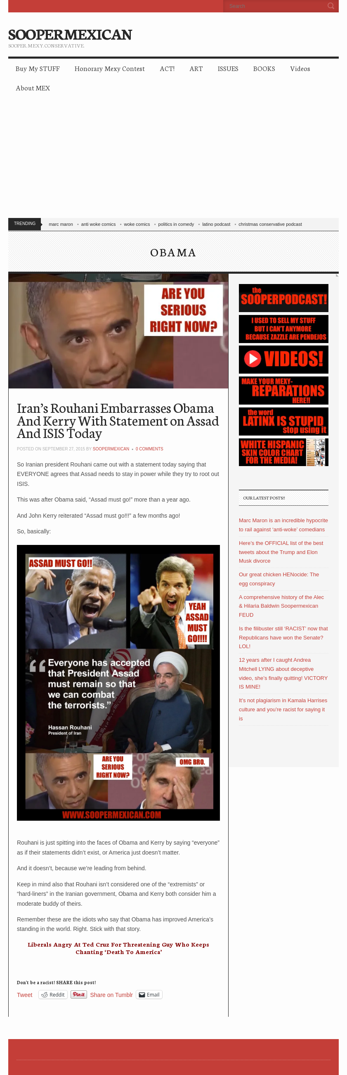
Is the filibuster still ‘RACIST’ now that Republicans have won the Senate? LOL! (283, 637)
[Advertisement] (173, 160)
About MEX (33, 87)
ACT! (167, 68)
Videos (300, 68)
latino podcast (216, 224)
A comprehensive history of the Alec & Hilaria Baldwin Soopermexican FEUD (281, 606)
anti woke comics (98, 224)
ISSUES (228, 68)
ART (196, 68)
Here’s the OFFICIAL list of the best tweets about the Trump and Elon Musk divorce (281, 552)
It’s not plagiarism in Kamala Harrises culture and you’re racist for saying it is (283, 709)
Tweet (24, 995)
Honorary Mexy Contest (110, 68)
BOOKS (264, 68)
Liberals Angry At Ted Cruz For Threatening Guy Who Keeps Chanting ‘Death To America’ (118, 948)
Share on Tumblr (111, 995)
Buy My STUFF (38, 68)
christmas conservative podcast (270, 224)
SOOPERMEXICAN (70, 33)
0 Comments (149, 449)
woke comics (137, 224)
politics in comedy (176, 224)
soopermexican (111, 449)
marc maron (61, 224)
